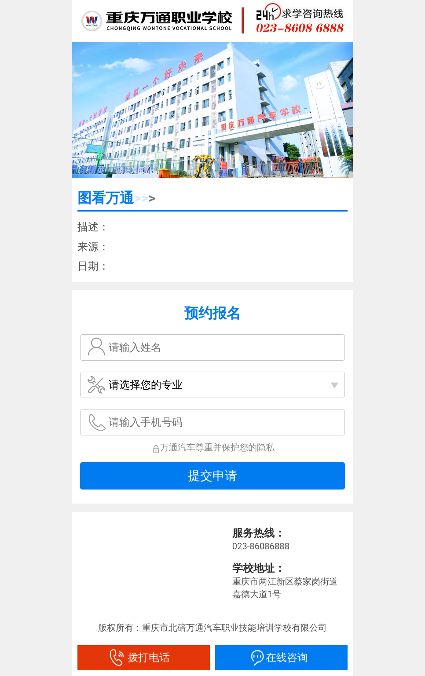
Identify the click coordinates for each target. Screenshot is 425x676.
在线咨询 (281, 657)
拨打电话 (143, 657)
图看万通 (105, 198)
